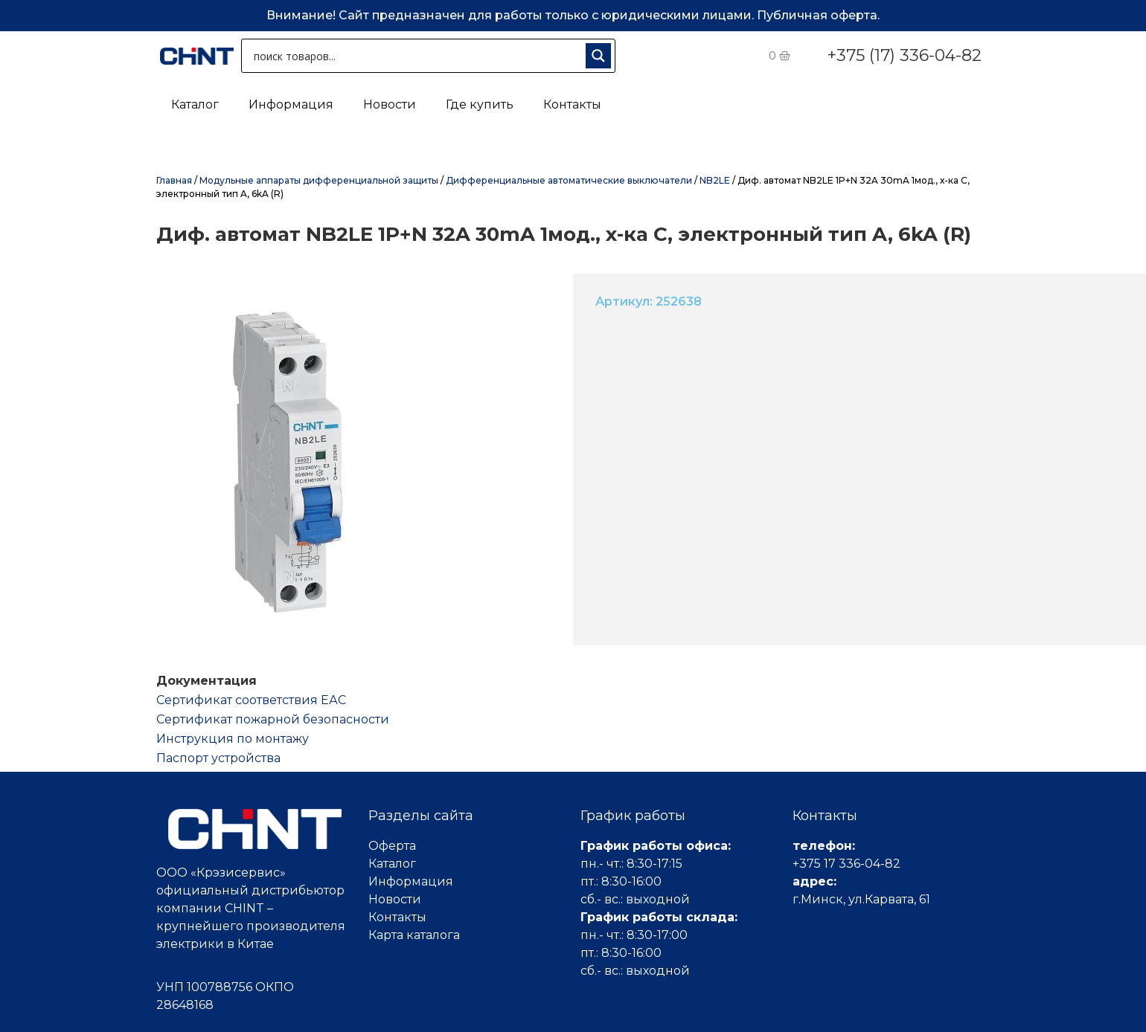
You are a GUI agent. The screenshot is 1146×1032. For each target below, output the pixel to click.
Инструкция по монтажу (232, 739)
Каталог (195, 104)
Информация (291, 104)
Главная (174, 180)
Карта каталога (414, 935)
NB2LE (715, 180)
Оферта (392, 846)
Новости (389, 104)
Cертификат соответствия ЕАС (251, 700)
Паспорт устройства (218, 758)
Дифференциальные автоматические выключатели (569, 180)
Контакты (572, 104)
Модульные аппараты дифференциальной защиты (318, 180)
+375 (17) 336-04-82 (904, 55)
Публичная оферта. (818, 15)
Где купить (479, 104)
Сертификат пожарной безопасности (272, 719)
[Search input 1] (416, 55)
